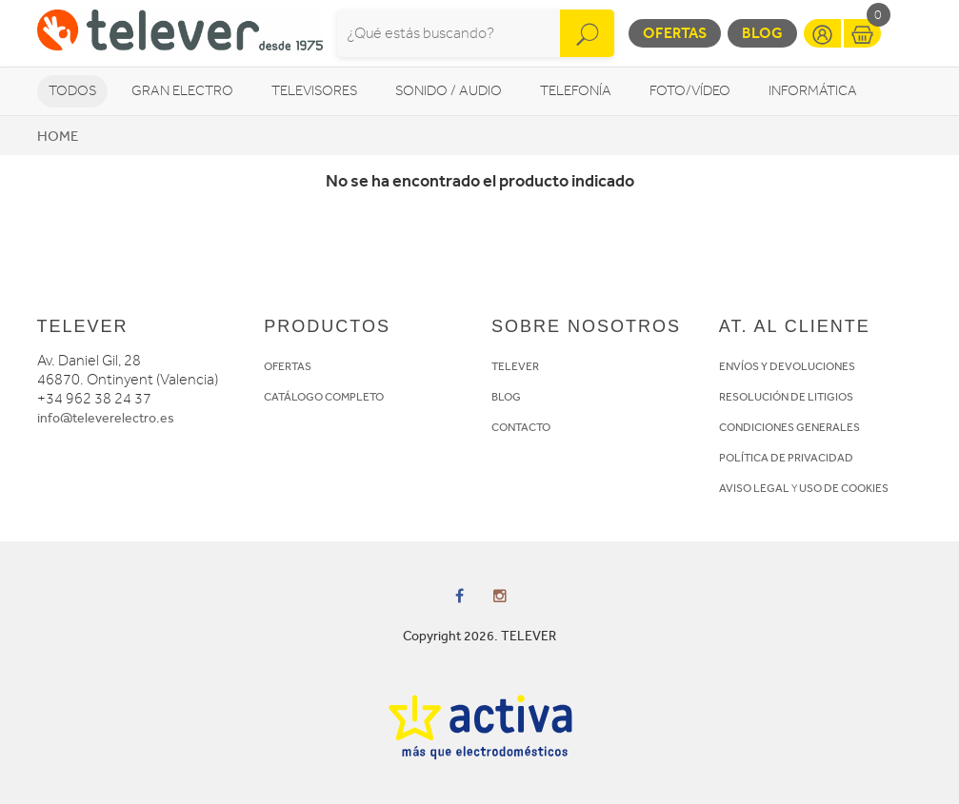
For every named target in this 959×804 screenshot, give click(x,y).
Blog (762, 33)
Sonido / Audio (448, 91)
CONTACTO (520, 427)
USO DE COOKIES (844, 488)
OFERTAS (287, 366)
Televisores (314, 91)
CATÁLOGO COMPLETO (324, 396)
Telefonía (575, 91)
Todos (72, 91)
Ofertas (675, 33)
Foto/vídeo (689, 91)
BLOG (506, 396)
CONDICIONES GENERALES (789, 427)
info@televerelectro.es (105, 418)
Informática (813, 91)
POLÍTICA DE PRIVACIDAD (786, 457)
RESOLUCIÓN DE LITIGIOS (786, 396)
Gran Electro (182, 91)
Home (57, 136)
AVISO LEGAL (754, 488)
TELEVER (515, 366)
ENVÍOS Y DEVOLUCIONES (787, 366)
